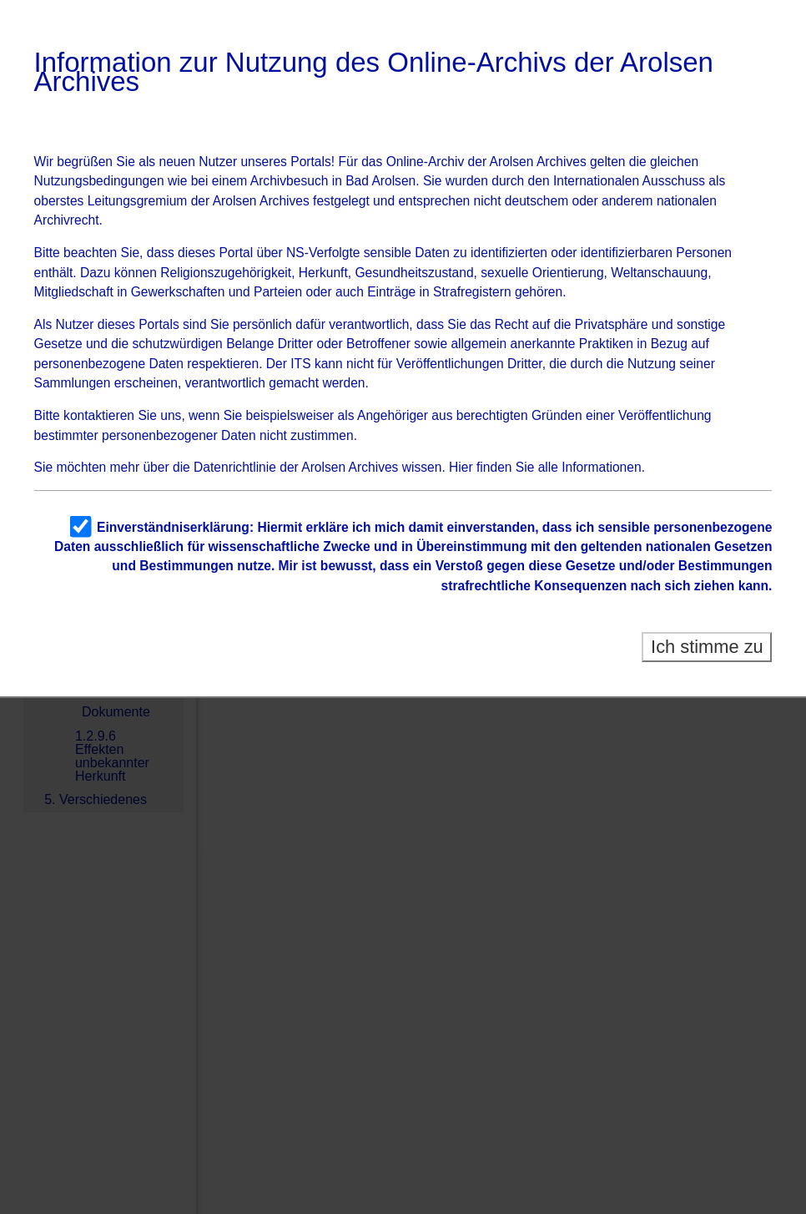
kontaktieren (98, 415)
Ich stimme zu (707, 646)
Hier (461, 467)
